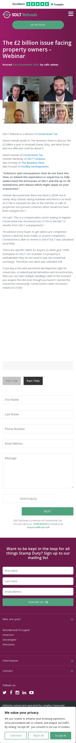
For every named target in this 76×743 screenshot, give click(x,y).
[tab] (38, 619)
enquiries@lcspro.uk (38, 527)
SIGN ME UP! (38, 602)
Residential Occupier (16, 630)
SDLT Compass (36, 158)
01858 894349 (40, 523)
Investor (8, 634)
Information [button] (10, 660)
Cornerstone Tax (47, 134)
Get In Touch (38, 24)
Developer (10, 639)
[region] (38, 725)
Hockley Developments (35, 166)
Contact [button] (8, 670)
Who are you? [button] (12, 619)
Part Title (12, 381)
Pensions (9, 644)
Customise (16, 735)
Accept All (60, 735)
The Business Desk (32, 162)
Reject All (38, 735)
